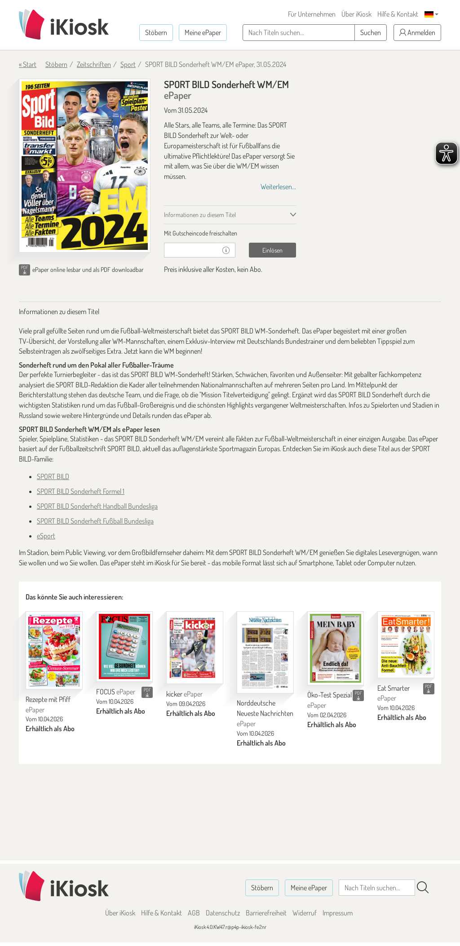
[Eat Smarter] (405, 644)
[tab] (230, 233)
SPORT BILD (53, 476)
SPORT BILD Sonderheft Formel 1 (80, 491)
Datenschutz (223, 912)
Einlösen (272, 250)
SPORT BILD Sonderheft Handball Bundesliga (97, 506)
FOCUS (115, 691)
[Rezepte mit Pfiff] (54, 650)
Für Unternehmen (312, 13)
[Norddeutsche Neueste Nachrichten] (265, 652)
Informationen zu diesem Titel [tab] (200, 214)
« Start (27, 64)
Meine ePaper (203, 32)
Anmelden (417, 32)
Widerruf (304, 912)
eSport (46, 535)
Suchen (370, 32)
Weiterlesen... (278, 186)
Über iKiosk (356, 13)
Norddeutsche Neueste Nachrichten (265, 713)
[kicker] (194, 647)
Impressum (338, 912)
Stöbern (156, 32)
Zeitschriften (94, 64)
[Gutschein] (190, 250)
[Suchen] (423, 887)
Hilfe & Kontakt (397, 13)
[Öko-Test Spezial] (335, 648)
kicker (184, 693)
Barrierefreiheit (266, 912)
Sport (128, 64)
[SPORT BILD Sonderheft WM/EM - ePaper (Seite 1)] (84, 166)
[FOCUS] (124, 646)
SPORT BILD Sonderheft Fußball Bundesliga (95, 520)
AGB (194, 912)
